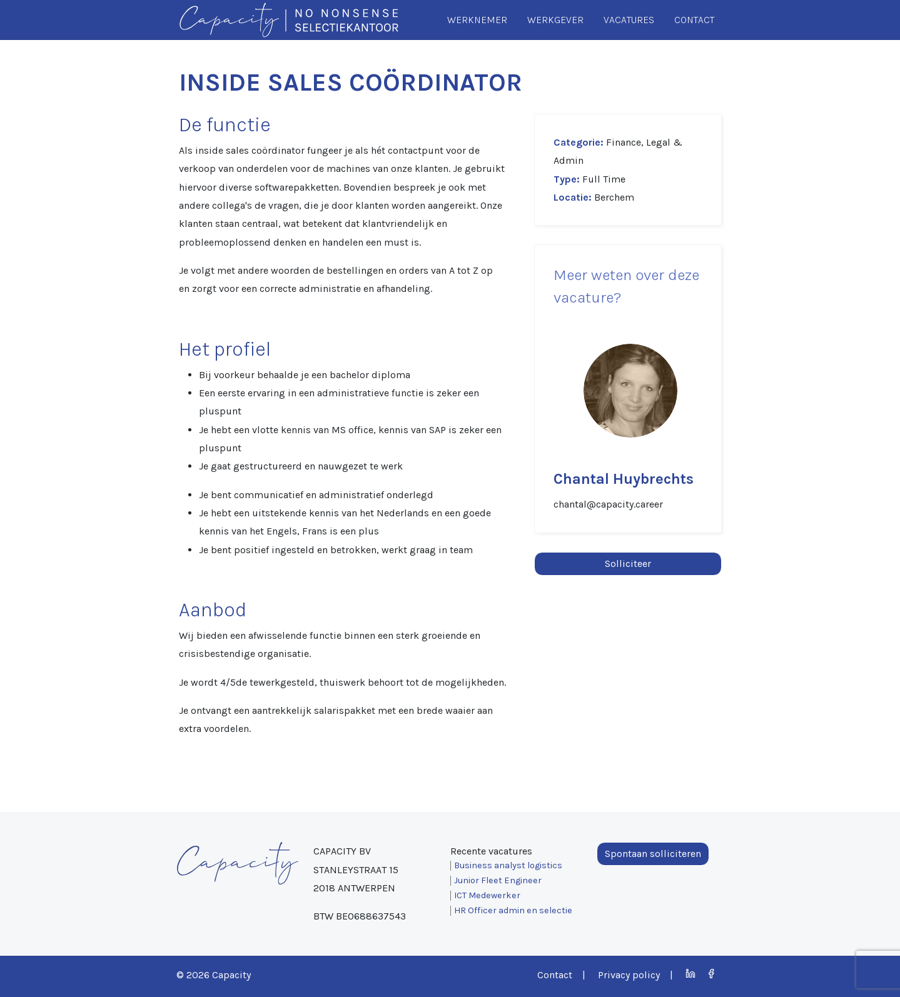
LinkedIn (691, 973)
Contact (694, 20)
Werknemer (477, 20)
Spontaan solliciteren (653, 853)
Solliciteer (628, 563)
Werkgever (555, 20)
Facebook (711, 973)
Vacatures (629, 20)
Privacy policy (629, 975)
